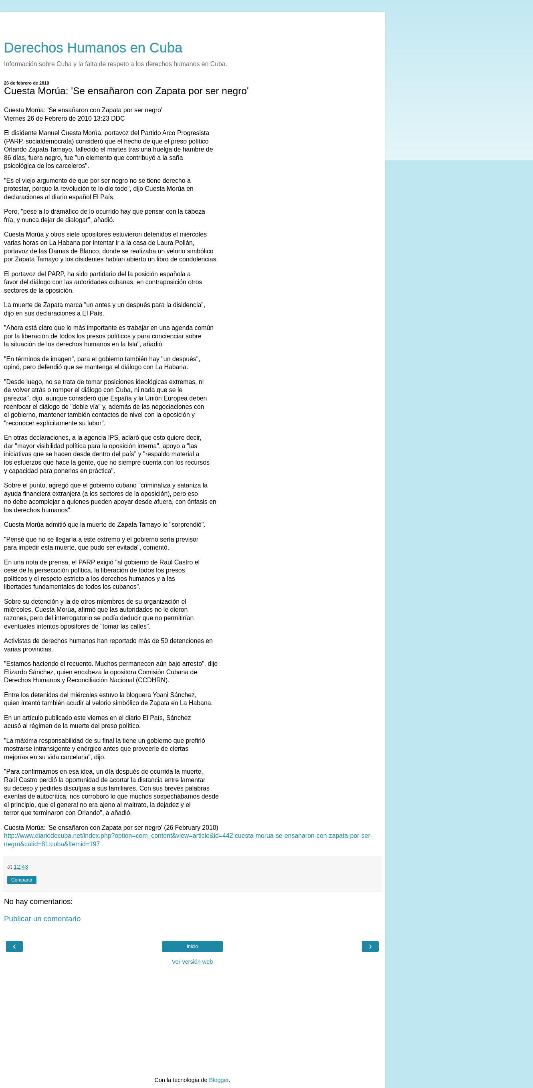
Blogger (219, 1080)
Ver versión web (192, 962)
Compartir (21, 880)
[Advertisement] (192, 22)
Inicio (192, 946)
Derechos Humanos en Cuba (93, 47)
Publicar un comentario (42, 918)
